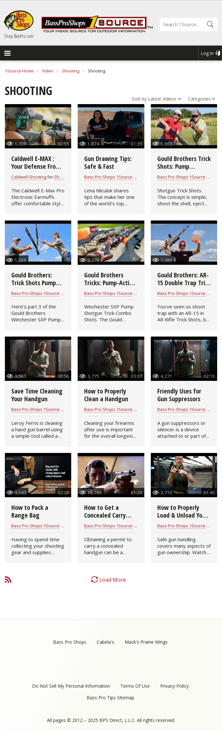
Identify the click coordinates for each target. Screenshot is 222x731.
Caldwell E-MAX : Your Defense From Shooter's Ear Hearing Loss (36, 170)
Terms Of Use (135, 686)
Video (47, 71)
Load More (112, 579)
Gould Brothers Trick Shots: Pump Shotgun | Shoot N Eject (184, 170)
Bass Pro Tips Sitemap (110, 697)
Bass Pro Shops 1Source (108, 177)
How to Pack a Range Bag (29, 511)
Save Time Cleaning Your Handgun (36, 395)
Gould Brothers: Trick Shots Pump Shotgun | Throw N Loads (36, 287)
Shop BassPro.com (18, 36)
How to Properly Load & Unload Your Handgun (182, 515)
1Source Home (19, 71)
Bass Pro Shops (69, 642)
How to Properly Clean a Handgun (106, 395)
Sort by (139, 99)
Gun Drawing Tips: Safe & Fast (108, 162)
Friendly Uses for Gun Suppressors (179, 395)
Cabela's (105, 642)
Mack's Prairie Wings (146, 642)
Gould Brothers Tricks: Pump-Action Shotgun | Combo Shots (110, 287)
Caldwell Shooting (28, 177)
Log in (207, 53)
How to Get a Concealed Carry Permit (105, 515)
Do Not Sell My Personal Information (71, 686)
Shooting (70, 71)
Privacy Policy (174, 686)
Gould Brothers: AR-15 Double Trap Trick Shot (184, 283)
